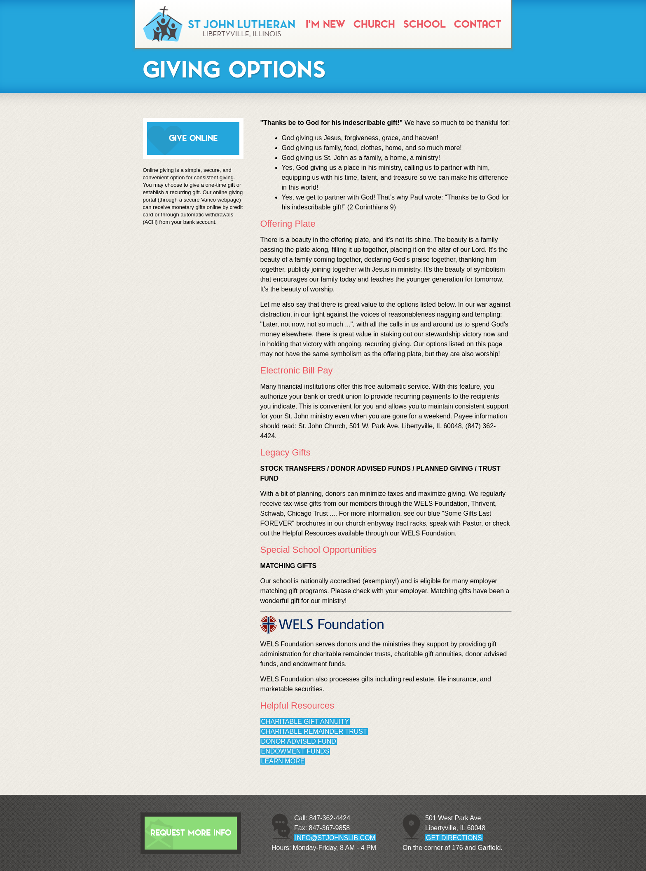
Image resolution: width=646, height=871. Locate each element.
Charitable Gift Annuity (305, 721)
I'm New (325, 24)
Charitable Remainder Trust (314, 731)
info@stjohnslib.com (335, 837)
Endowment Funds (295, 751)
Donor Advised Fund (298, 741)
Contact (477, 24)
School (424, 24)
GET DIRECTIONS (454, 837)
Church (374, 24)
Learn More (283, 761)
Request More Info (190, 833)
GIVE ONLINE (193, 138)
